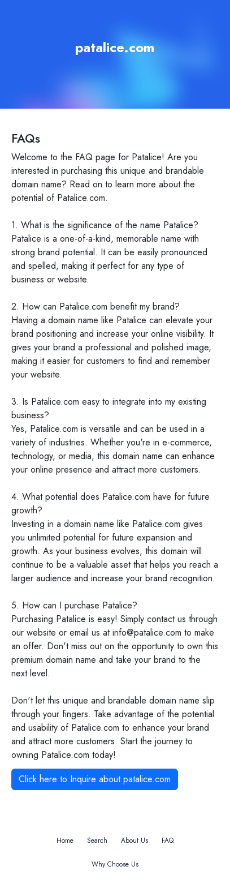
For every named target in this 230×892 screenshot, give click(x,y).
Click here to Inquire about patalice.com (95, 779)
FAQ (167, 840)
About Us (134, 840)
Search (97, 840)
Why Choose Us (115, 864)
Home (65, 840)
